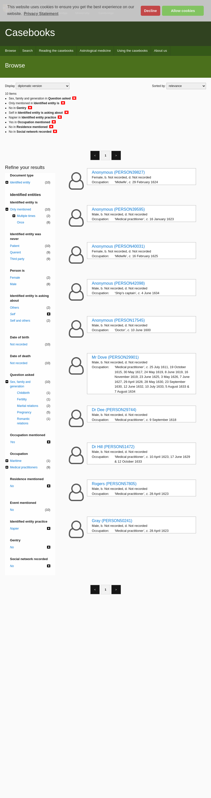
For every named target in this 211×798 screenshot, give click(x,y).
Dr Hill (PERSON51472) (113, 447)
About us (160, 50)
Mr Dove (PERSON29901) (115, 357)
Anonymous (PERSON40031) (118, 246)
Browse (10, 50)
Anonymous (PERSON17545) (118, 320)
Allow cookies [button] (183, 11)
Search (27, 50)
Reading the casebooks (56, 50)
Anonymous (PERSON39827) (118, 172)
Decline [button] (150, 11)
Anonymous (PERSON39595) (118, 209)
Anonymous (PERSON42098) (118, 283)
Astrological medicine (95, 50)
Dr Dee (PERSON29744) (114, 410)
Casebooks (30, 32)
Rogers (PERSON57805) (114, 484)
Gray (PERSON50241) (112, 521)
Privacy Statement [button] (41, 13)
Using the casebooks (132, 50)
